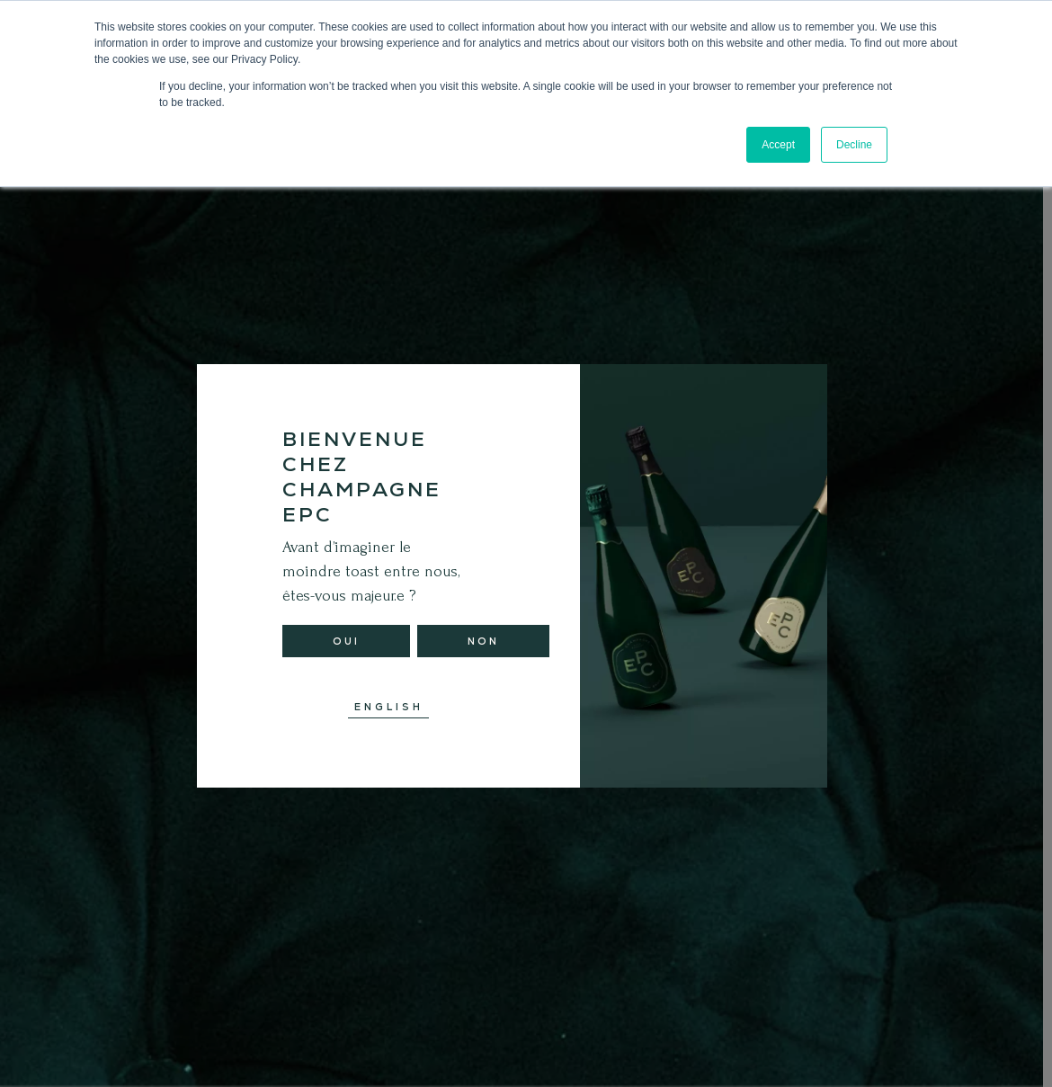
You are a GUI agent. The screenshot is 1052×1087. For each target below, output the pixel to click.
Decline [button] (854, 144)
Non (483, 641)
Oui (346, 641)
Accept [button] (778, 144)
